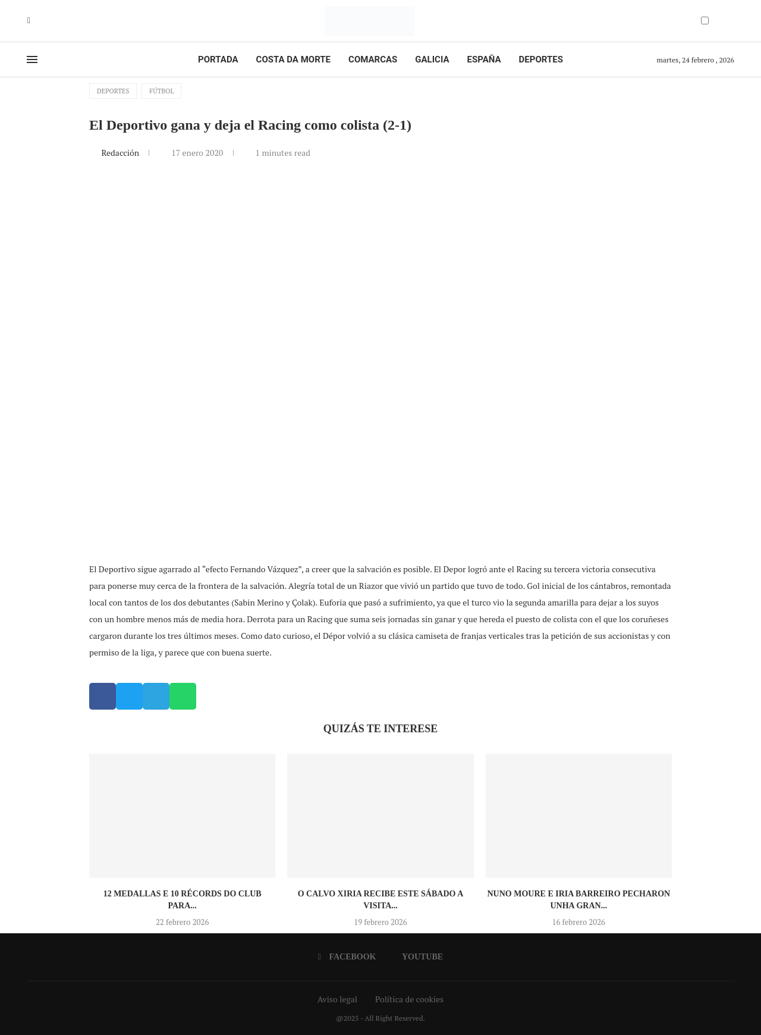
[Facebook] (29, 21)
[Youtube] (37, 21)
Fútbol (161, 91)
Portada (218, 59)
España (484, 59)
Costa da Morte (293, 59)
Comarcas (372, 59)
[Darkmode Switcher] (705, 20)
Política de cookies (409, 999)
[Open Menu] (32, 59)
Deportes (541, 59)
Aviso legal (337, 999)
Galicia (432, 59)
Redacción (121, 152)
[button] (102, 696)
